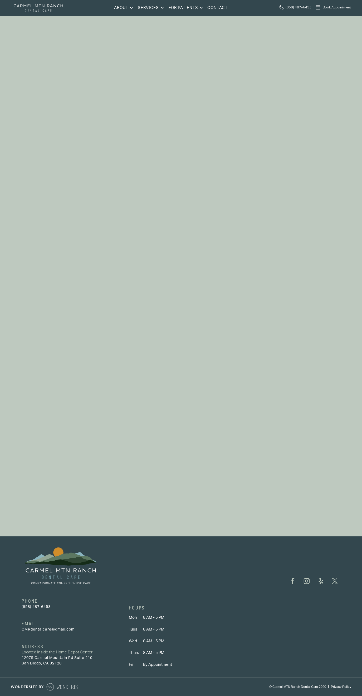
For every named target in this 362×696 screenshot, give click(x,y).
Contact (217, 8)
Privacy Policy (341, 686)
